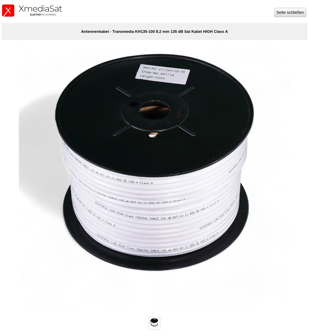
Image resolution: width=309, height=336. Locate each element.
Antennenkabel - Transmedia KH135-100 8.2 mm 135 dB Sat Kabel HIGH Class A (154, 31)
